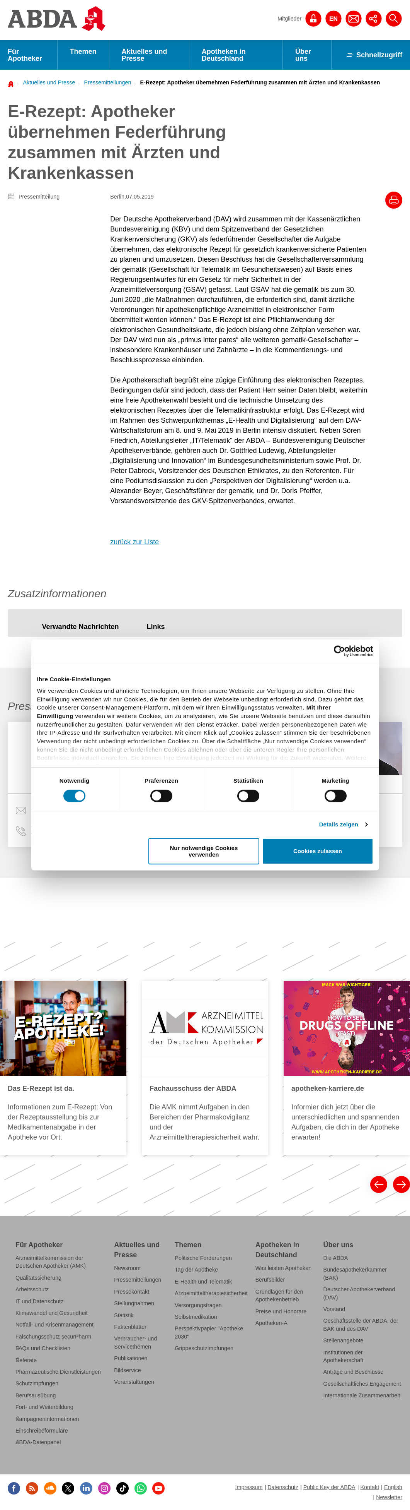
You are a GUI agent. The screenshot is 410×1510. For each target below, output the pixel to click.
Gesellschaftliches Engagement (362, 1384)
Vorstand (334, 1309)
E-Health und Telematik (203, 1282)
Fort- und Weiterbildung (44, 1407)
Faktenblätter (130, 1327)
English (393, 1487)
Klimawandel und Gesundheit (51, 1313)
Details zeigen (338, 824)
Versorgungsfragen (198, 1305)
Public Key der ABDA (329, 1487)
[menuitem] (46, 82)
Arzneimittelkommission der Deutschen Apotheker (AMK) (50, 1262)
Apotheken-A (271, 1323)
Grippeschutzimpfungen (204, 1348)
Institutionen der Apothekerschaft (343, 1356)
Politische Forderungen (203, 1258)
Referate (26, 1360)
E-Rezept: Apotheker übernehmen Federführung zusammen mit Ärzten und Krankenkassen (260, 82)
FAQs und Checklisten (42, 1348)
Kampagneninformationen (47, 1419)
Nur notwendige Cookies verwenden (204, 851)
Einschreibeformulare (41, 1431)
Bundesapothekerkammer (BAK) (355, 1274)
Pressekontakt (131, 1292)
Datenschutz (282, 1487)
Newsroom (127, 1268)
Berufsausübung (35, 1395)
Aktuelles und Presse (144, 55)
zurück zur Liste (134, 542)
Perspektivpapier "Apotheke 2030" (209, 1333)
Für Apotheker (25, 55)
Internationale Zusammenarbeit (361, 1395)
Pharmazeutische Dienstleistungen (58, 1372)
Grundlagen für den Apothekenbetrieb (279, 1296)
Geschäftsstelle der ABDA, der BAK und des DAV (360, 1325)
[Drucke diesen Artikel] (393, 200)
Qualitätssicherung (38, 1278)
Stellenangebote (343, 1340)
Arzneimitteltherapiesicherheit (211, 1293)
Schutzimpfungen (36, 1384)
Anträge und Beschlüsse (353, 1372)
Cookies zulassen (317, 851)
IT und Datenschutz (39, 1301)
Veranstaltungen (134, 1382)
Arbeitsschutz (32, 1289)
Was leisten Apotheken (283, 1268)
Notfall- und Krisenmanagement (54, 1325)
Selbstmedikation (196, 1317)
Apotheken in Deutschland (224, 55)
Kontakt (369, 1487)
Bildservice (127, 1370)
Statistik (123, 1315)
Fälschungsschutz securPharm (53, 1336)
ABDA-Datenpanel (38, 1443)
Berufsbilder (270, 1280)
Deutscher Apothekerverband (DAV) (359, 1293)
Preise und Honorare (281, 1311)
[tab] (80, 627)
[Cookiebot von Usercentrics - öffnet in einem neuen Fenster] (339, 651)
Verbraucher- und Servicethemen (135, 1343)
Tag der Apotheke (196, 1270)
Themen (83, 51)
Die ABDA (335, 1258)
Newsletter (389, 1497)
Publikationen (130, 1358)
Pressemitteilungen (107, 82)
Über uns (303, 55)
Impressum (248, 1487)
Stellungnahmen (134, 1303)
